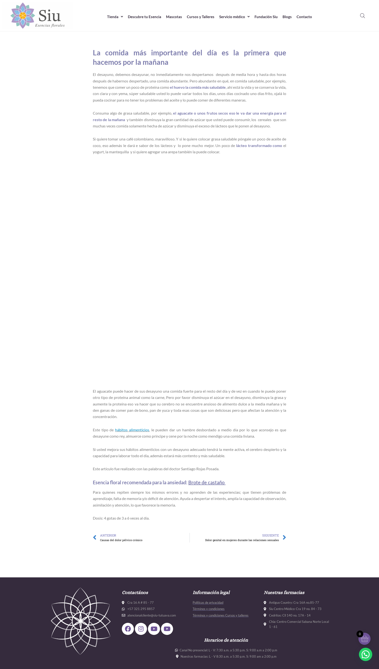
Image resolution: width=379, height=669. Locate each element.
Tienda (115, 17)
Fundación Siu (266, 17)
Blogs (287, 17)
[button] (115, 17)
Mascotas (174, 17)
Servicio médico (234, 17)
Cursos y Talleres (200, 17)
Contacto (304, 17)
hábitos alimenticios (132, 429)
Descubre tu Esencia (144, 17)
